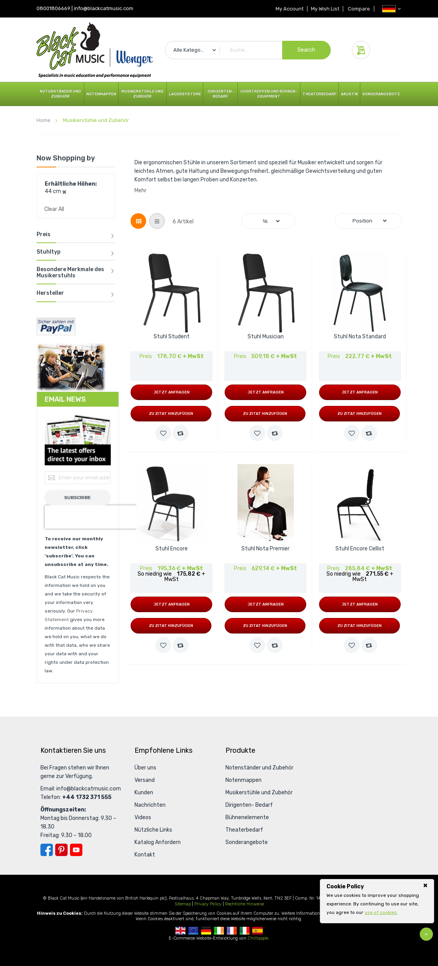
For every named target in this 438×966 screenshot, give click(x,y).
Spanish (257, 931)
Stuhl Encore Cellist (359, 549)
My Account (288, 9)
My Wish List (324, 9)
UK (180, 931)
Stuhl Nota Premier (265, 549)
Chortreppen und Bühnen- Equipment (268, 94)
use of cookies (381, 912)
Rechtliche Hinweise (244, 904)
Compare (359, 9)
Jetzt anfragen (172, 392)
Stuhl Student (172, 337)
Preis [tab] (44, 234)
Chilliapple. (258, 938)
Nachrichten (150, 805)
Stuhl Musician (266, 337)
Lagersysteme (185, 94)
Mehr (140, 190)
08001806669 (53, 8)
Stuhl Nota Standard (360, 337)
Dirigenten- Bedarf (221, 94)
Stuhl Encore (171, 549)
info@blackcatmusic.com (103, 8)
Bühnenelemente (247, 817)
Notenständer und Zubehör (60, 94)
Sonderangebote (381, 94)
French (232, 931)
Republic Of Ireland (219, 931)
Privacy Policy (208, 904)
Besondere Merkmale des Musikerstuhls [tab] (70, 272)
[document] (377, 899)
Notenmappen (101, 94)
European (193, 931)
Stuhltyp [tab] (49, 252)
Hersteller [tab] (50, 293)
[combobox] (248, 50)
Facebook (46, 850)
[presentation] (94, 517)
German (206, 931)
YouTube (76, 850)
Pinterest (61, 850)
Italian (244, 931)
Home (44, 120)
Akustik (349, 94)
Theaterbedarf (319, 94)
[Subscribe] (77, 497)
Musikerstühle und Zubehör (142, 94)
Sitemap (183, 904)
